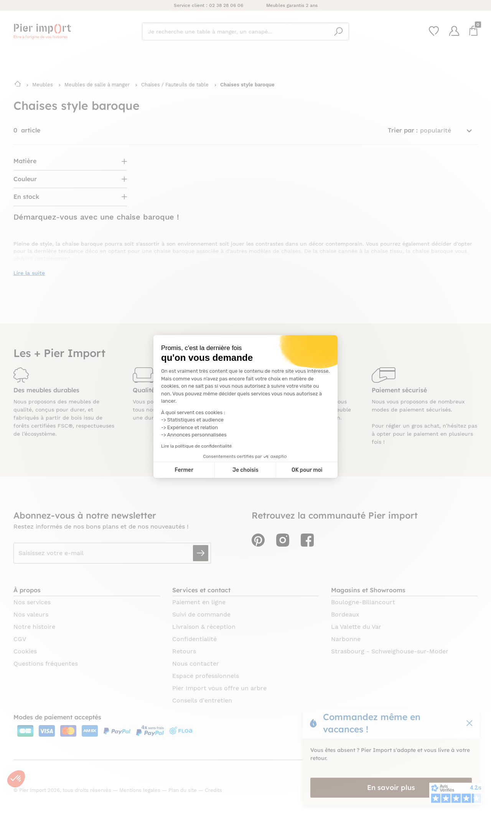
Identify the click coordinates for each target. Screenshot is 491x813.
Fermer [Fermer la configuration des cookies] (184, 470)
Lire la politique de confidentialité (196, 446)
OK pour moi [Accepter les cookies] (307, 470)
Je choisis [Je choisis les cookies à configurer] (245, 470)
